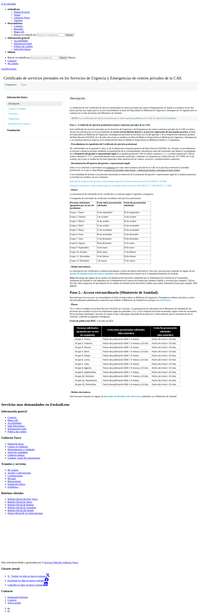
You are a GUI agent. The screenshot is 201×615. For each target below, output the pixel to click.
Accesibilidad (21, 40)
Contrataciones (15, 475)
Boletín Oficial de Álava (20, 502)
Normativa (13, 113)
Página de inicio (22, 12)
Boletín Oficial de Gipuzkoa (22, 507)
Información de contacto (19, 123)
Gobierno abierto (16, 455)
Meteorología (14, 481)
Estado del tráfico (16, 484)
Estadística (13, 487)
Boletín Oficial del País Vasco (23, 499)
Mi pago (12, 478)
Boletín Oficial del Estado (21, 510)
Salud (23, 84)
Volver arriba (14, 603)
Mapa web (19, 31)
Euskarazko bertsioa (18, 597)
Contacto (18, 26)
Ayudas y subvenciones (19, 473)
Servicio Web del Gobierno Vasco (61, 562)
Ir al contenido (8, 4)
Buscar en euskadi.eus (25, 34)
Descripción (13, 103)
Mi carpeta (13, 63)
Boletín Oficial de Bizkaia (21, 504)
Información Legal (17, 428)
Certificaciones (8, 68)
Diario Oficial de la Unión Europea (25, 513)
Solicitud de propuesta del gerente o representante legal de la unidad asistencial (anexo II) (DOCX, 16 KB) (118, 181)
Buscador (18, 29)
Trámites (18, 20)
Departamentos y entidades (21, 449)
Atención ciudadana (18, 452)
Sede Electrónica (22, 49)
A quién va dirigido (17, 108)
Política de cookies (23, 46)
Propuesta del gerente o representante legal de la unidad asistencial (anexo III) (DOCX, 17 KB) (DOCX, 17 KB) (120, 185)
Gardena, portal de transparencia (24, 458)
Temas (17, 14)
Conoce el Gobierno (18, 446)
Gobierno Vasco (22, 17)
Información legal (23, 43)
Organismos (13, 118)
